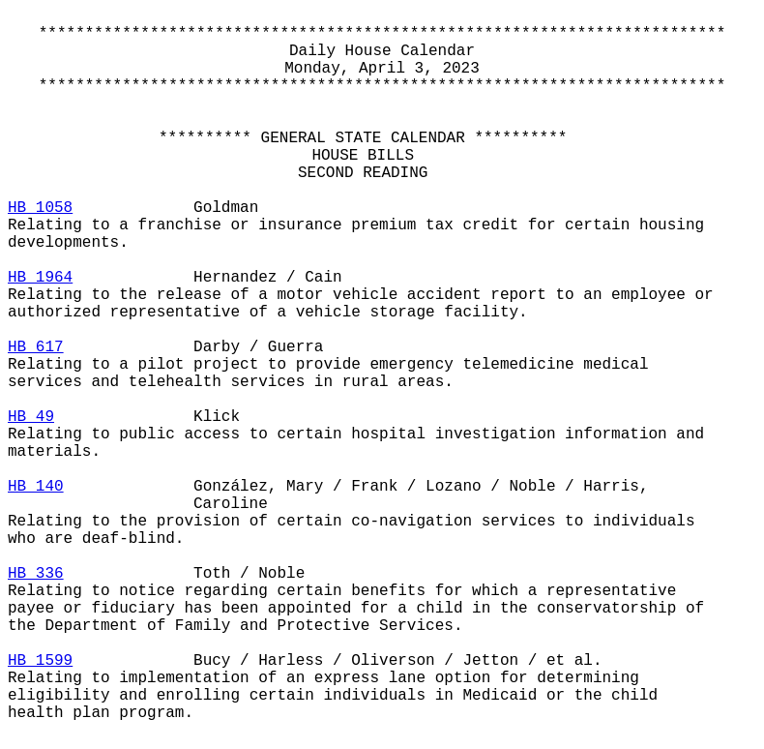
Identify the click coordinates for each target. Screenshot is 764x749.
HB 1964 (40, 277)
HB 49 (31, 417)
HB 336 (36, 574)
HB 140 (36, 486)
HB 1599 (40, 661)
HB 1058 (40, 208)
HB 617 (36, 347)
